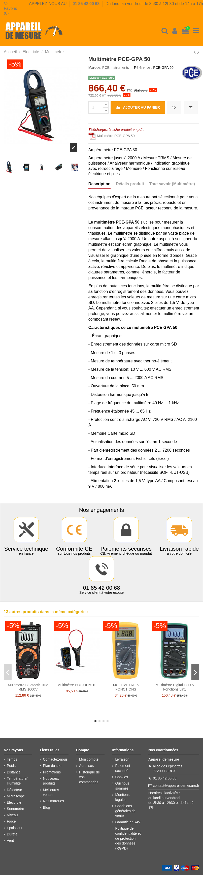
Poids (11, 766)
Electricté (14, 802)
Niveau (12, 815)
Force (11, 821)
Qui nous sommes (122, 785)
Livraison (122, 759)
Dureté (12, 834)
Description (99, 184)
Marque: (94, 68)
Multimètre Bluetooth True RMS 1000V (28, 687)
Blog (46, 807)
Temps (12, 759)
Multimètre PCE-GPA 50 (111, 136)
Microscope (16, 796)
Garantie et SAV (127, 822)
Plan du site (52, 766)
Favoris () (10, 8)
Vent (10, 840)
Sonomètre (15, 809)
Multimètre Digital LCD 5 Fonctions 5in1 (175, 687)
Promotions (52, 772)
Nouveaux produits (51, 781)
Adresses (86, 766)
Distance (13, 772)
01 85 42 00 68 (86, 4)
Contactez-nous (55, 759)
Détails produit (130, 184)
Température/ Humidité (17, 781)
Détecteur (14, 790)
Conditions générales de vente (125, 811)
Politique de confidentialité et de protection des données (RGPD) (128, 838)
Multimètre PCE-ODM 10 (76, 685)
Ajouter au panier (138, 107)
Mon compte (88, 759)
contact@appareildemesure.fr (176, 786)
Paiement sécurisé (122, 768)
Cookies (121, 777)
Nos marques (53, 801)
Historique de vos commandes (89, 777)
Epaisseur (14, 828)
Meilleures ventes (51, 792)
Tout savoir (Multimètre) (172, 184)
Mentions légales (122, 797)
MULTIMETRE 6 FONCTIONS (126, 687)
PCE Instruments (115, 68)
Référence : (143, 68)
